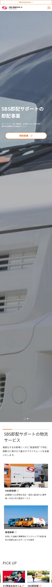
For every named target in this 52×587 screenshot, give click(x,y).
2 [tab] (27, 418)
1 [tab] (25, 419)
